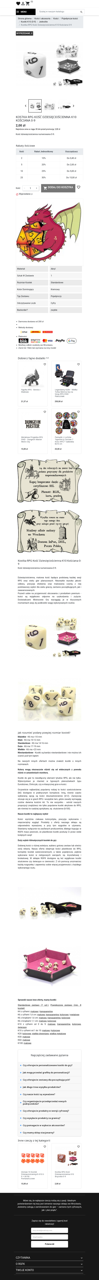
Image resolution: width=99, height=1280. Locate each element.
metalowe (74, 1014)
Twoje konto (25, 1270)
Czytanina (23, 1257)
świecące (22, 1027)
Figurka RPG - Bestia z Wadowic (30, 390)
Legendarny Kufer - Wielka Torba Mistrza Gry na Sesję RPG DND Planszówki (66, 392)
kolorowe (64, 1014)
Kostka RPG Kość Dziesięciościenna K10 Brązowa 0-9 (64, 1174)
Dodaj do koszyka (58, 188)
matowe (35, 1011)
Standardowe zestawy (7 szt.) (33, 1005)
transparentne (46, 1011)
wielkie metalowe (58, 1033)
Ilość (18, 188)
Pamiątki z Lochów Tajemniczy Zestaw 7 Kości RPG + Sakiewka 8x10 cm (64, 440)
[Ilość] (30, 188)
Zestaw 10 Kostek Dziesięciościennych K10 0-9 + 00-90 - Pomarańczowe (32, 1175)
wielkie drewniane (40, 1033)
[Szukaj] (61, 11)
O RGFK (20, 1263)
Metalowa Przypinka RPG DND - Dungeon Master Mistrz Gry (32, 439)
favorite (18, 3)
